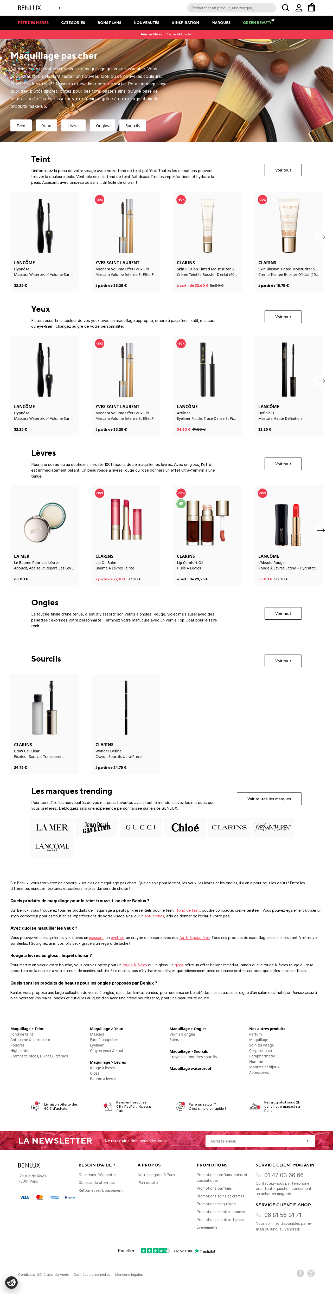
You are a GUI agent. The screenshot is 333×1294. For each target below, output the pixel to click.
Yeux (46, 125)
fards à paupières (194, 937)
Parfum (255, 1034)
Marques (221, 22)
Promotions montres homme (221, 1211)
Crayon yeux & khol (106, 1050)
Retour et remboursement (101, 1190)
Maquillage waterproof (190, 1068)
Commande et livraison (98, 1182)
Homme (256, 1061)
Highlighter (20, 1050)
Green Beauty (257, 22)
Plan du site (148, 1182)
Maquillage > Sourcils (189, 1051)
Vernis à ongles (183, 1034)
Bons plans (109, 22)
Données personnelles (92, 1274)
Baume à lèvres (103, 1078)
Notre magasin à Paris (156, 1174)
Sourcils (133, 125)
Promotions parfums (214, 1188)
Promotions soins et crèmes (220, 1196)
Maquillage (258, 1039)
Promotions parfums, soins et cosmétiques (222, 1177)
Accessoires (259, 1072)
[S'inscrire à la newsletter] (305, 1141)
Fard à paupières (104, 1039)
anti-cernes (154, 916)
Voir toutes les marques (269, 799)
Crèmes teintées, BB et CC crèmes (39, 1056)
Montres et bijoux (264, 1066)
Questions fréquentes (97, 1174)
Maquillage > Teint (27, 1028)
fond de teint (188, 910)
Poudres (17, 1045)
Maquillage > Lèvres (108, 1062)
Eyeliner (97, 1045)
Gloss (94, 1073)
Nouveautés (146, 22)
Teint (21, 125)
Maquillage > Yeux (106, 1028)
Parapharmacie (262, 1056)
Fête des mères (33, 22)
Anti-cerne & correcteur (30, 1039)
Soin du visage (261, 1045)
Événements (207, 1227)
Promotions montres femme (220, 1219)
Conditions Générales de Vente (43, 1274)
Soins (174, 1039)
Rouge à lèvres (102, 1067)
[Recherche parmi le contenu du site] (231, 7)
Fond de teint (21, 1034)
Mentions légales (129, 1274)
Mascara (97, 1034)
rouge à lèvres (135, 965)
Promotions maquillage (216, 1204)
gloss (179, 965)
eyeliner (117, 937)
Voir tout (283, 170)
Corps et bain (260, 1050)
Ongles (102, 125)
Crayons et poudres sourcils (193, 1056)
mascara (96, 937)
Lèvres (73, 125)
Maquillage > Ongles (188, 1028)
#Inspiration (185, 22)
